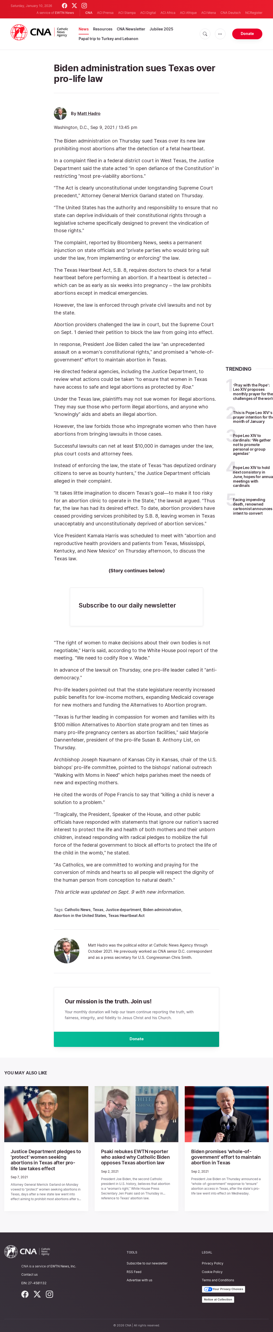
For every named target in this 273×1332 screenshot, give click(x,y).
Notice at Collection (218, 1299)
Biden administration (162, 909)
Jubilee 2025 (161, 29)
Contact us (29, 1274)
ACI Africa (167, 13)
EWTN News (64, 13)
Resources (103, 29)
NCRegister (253, 13)
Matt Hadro (89, 113)
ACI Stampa (127, 13)
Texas (98, 909)
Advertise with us (139, 1280)
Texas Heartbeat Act (126, 915)
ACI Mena (208, 13)
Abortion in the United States (80, 915)
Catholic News (78, 909)
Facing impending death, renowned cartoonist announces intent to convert (252, 506)
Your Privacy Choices (223, 1289)
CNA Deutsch (230, 13)
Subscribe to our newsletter (147, 1263)
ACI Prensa (105, 13)
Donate (247, 33)
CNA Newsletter (131, 29)
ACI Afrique (188, 13)
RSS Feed (134, 1271)
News (84, 29)
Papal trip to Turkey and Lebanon (108, 38)
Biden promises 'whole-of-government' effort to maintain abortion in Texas (221, 1158)
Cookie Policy (212, 1271)
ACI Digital (148, 13)
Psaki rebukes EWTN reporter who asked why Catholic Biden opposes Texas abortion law (136, 1158)
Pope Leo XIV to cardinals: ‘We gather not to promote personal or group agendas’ (252, 444)
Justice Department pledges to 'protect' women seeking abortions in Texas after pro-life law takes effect (45, 1160)
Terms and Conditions (218, 1280)
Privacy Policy (212, 1263)
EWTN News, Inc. (63, 1266)
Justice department (123, 909)
